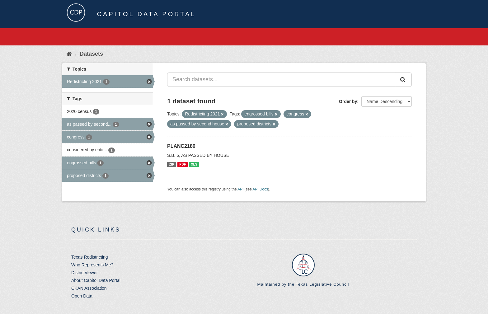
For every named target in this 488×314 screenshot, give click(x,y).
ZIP (171, 164)
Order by (348, 101)
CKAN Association (89, 288)
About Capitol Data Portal (95, 280)
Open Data (81, 295)
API (240, 189)
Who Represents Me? (92, 264)
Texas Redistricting (89, 257)
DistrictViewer (84, 272)
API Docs (260, 189)
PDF (182, 164)
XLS (194, 164)
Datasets (91, 54)
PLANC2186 (181, 146)
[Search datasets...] (281, 80)
